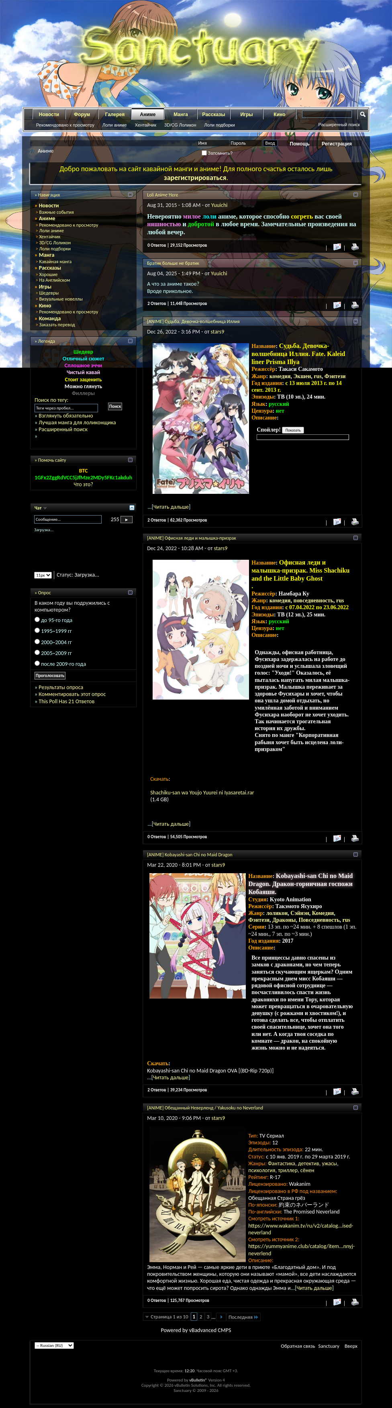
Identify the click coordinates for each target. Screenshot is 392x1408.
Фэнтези (335, 376)
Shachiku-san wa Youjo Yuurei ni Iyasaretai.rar (202, 792)
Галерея (115, 114)
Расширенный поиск (339, 124)
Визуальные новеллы (61, 299)
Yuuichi (219, 205)
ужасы (329, 1163)
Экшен (302, 376)
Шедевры (49, 293)
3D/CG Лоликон (180, 125)
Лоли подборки (219, 125)
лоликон (277, 913)
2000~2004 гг (56, 642)
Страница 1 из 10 (169, 1317)
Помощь (300, 144)
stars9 (218, 331)
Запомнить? (217, 153)
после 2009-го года (63, 664)
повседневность (313, 601)
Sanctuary (328, 1346)
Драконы (284, 920)
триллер (288, 1170)
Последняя (244, 1317)
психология (261, 1170)
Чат (39, 508)
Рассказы (213, 114)
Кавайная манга (55, 261)
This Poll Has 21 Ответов (66, 701)
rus (317, 376)
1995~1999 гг (56, 631)
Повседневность (318, 920)
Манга (181, 114)
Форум (82, 114)
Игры (246, 114)
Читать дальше (171, 506)
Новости (49, 114)
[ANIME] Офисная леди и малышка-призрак (191, 538)
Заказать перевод (57, 324)
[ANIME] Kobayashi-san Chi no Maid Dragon (190, 854)
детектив (308, 1163)
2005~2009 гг (56, 653)
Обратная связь (298, 1346)
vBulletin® (198, 1380)
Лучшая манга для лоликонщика (77, 422)
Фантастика (281, 1163)
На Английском (54, 280)
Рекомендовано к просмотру (65, 125)
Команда (50, 318)
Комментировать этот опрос (72, 694)
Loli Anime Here (162, 195)
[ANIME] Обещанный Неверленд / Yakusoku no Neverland (205, 1108)
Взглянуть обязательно (66, 415)
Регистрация (337, 144)
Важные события (56, 212)
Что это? (83, 484)
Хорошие (48, 274)
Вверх (351, 1346)
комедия (280, 376)
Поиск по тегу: (51, 400)
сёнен (307, 1170)
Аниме (148, 114)
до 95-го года (56, 620)
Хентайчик (145, 125)
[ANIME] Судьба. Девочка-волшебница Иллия (193, 321)
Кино (279, 114)
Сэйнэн (299, 913)
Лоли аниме (114, 125)
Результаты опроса (61, 687)
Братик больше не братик (173, 263)
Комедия (323, 913)
